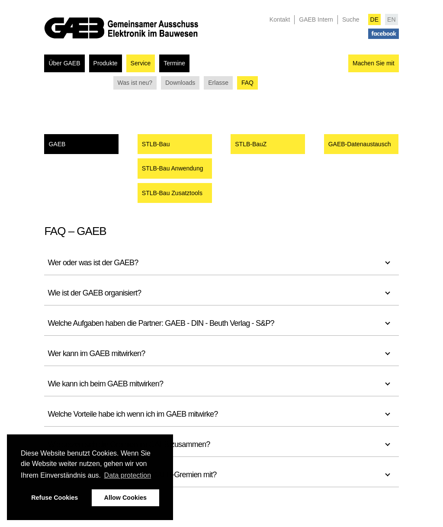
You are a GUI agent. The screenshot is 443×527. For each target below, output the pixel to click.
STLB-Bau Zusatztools (172, 193)
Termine (174, 63)
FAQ (247, 82)
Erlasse (218, 82)
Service (141, 63)
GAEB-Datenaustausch (359, 144)
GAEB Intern (316, 19)
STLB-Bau (156, 144)
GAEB (56, 144)
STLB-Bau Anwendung (172, 168)
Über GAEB (64, 63)
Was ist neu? (135, 82)
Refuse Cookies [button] (54, 497)
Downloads (180, 82)
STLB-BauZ (250, 144)
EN (391, 19)
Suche (351, 19)
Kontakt (280, 19)
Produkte (105, 63)
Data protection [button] (127, 475)
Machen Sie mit (373, 63)
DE (374, 19)
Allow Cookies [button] (125, 497)
